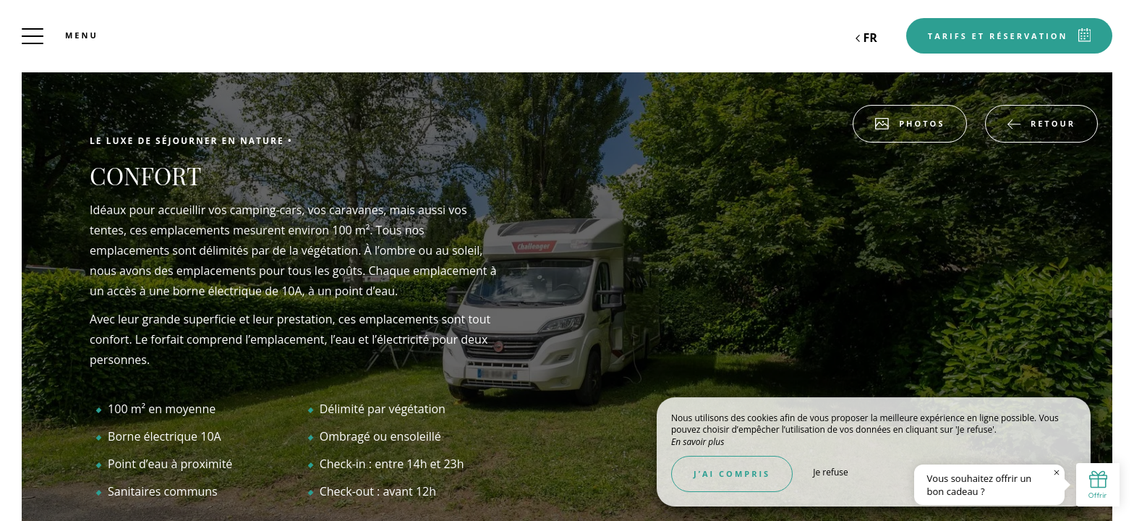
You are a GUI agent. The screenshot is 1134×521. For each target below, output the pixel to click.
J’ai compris (732, 473)
